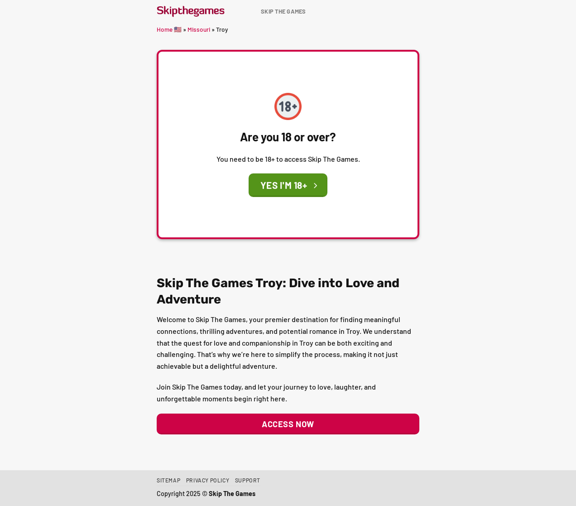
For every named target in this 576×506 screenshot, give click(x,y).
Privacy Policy (208, 480)
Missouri (198, 29)
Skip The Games (283, 11)
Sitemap (168, 480)
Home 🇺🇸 (169, 29)
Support (247, 480)
